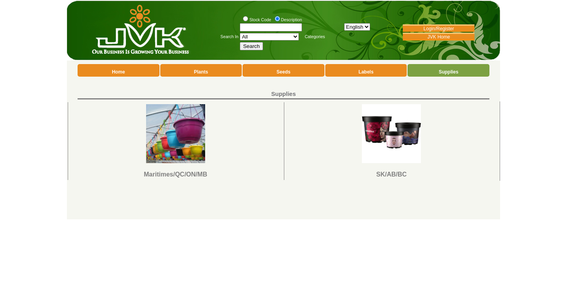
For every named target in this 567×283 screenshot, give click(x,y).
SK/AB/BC (391, 174)
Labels (366, 72)
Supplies (448, 72)
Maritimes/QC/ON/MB (175, 174)
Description (291, 19)
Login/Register (439, 28)
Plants (201, 72)
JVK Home (439, 37)
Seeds (283, 72)
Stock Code (260, 19)
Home (118, 72)
